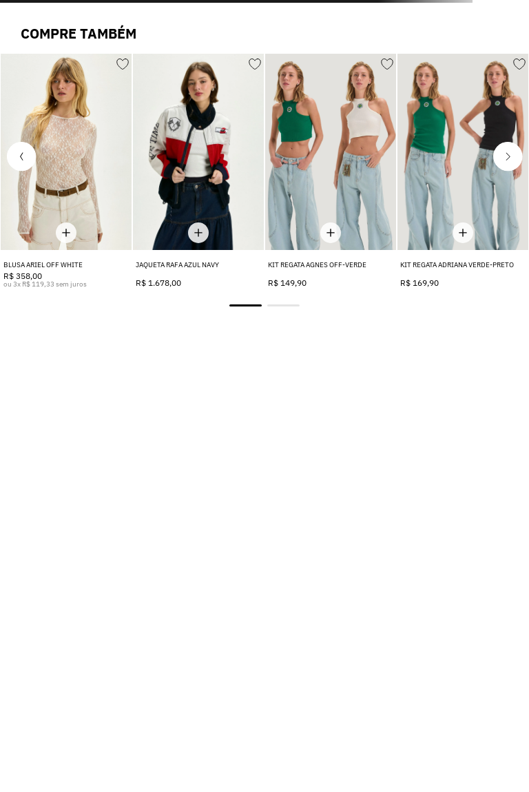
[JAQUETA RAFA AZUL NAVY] (198, 171)
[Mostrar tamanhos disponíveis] (66, 232)
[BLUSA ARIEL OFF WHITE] (66, 171)
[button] (21, 156)
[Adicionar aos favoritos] (122, 62)
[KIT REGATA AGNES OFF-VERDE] (330, 171)
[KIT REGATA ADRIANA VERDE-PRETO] (462, 171)
